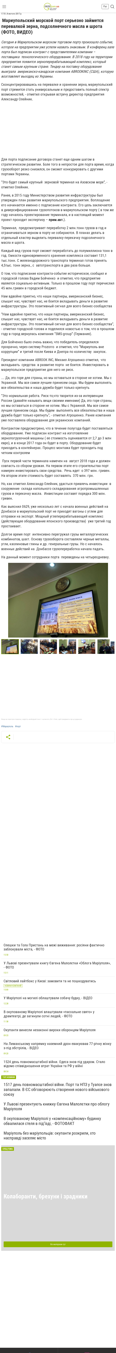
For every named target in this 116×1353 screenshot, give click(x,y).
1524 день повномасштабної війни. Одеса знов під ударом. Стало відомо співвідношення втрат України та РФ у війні (54, 1064)
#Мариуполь (7, 726)
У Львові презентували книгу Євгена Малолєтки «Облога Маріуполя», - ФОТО (57, 965)
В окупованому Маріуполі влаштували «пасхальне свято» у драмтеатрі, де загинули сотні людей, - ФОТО (49, 1014)
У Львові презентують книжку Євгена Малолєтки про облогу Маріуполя (57, 1106)
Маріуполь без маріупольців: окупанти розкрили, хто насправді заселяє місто (50, 1135)
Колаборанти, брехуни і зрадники (45, 1196)
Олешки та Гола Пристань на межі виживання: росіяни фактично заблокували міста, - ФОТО (54, 947)
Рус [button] (105, 6)
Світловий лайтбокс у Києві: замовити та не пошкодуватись (50, 981)
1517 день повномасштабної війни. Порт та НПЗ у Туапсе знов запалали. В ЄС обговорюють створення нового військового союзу (58, 1089)
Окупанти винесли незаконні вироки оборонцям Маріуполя (50, 1030)
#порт (18, 726)
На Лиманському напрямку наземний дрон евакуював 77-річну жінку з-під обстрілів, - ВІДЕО (57, 1046)
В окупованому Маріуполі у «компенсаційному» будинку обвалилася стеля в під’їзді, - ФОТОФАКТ (52, 1121)
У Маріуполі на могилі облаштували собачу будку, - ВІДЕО (48, 998)
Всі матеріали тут (58, 1244)
